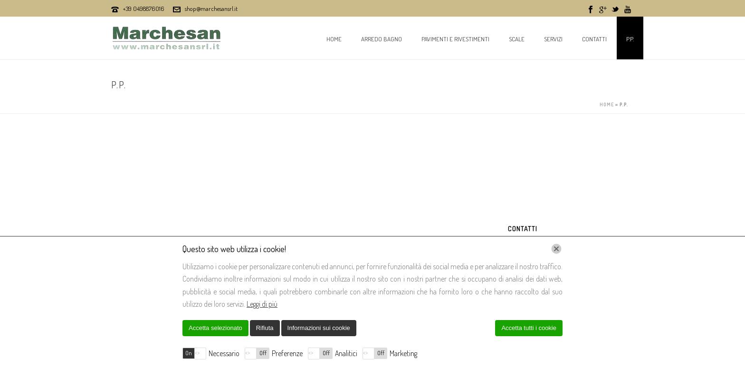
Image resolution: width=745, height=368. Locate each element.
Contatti (594, 39)
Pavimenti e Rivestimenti (455, 39)
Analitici (346, 353)
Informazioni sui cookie (318, 327)
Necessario (224, 353)
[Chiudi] (556, 249)
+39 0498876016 (143, 8)
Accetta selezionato (215, 327)
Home (334, 39)
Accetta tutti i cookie (528, 327)
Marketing (403, 353)
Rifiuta (265, 327)
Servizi (553, 39)
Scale (517, 39)
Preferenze (287, 353)
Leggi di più (262, 304)
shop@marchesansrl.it (211, 8)
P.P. (630, 39)
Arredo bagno (381, 39)
